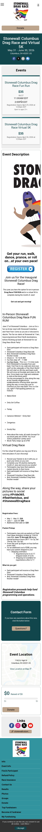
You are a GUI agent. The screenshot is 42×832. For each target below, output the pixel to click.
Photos (5, 794)
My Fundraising (8, 817)
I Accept (20, 828)
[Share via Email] (23, 58)
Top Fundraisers (9, 807)
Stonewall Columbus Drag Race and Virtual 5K (21, 42)
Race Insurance (9, 780)
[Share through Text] (28, 58)
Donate (20, 28)
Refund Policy (8, 775)
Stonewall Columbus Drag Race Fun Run (21, 84)
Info (3, 761)
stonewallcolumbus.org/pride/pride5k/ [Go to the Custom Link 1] (22, 731)
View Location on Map (20, 669)
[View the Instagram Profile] (17, 725)
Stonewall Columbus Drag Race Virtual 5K (21, 126)
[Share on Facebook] (14, 58)
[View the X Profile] (24, 725)
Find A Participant (10, 771)
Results (5, 789)
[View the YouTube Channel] (30, 725)
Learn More (25, 824)
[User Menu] (38, 4)
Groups (5, 798)
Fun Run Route (12, 362)
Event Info (6, 766)
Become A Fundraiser (11, 812)
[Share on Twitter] (18, 58)
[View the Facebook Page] (11, 725)
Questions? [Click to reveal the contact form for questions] (21, 628)
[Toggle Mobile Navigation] (2, 4)
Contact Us (7, 785)
